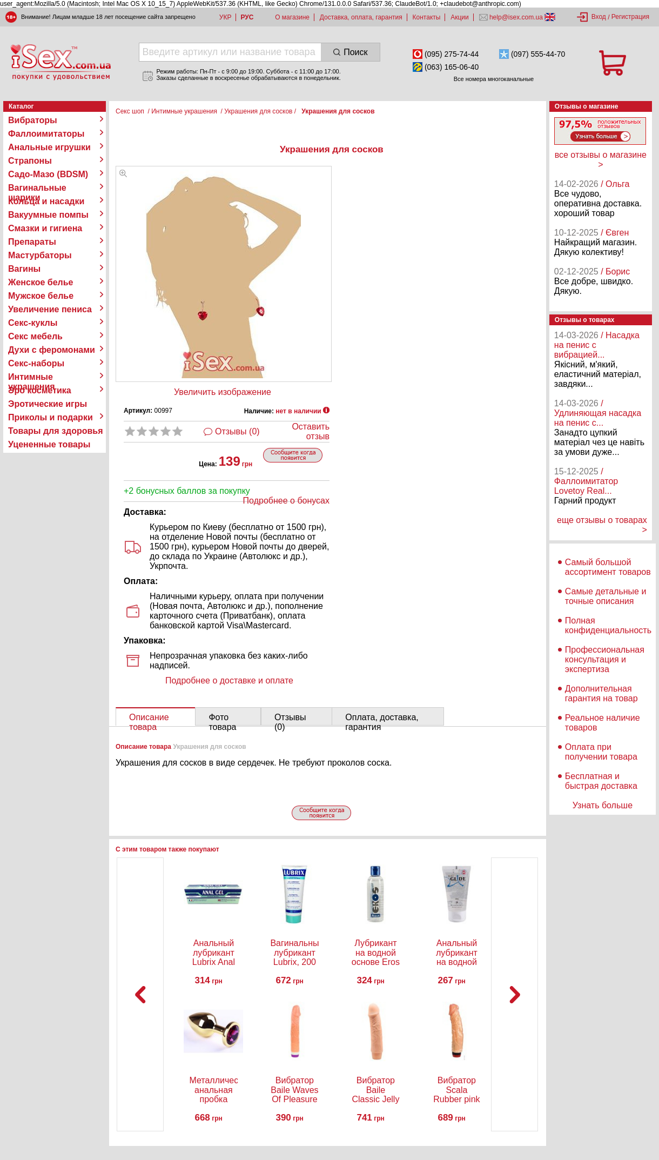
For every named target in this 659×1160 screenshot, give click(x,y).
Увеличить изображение (222, 392)
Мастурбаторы (40, 255)
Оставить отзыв (310, 431)
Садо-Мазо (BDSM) (48, 174)
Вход (598, 17)
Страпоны (30, 160)
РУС (246, 17)
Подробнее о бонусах (286, 500)
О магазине (292, 17)
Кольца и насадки (46, 201)
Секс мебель (35, 336)
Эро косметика (39, 390)
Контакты (427, 17)
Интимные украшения (31, 377)
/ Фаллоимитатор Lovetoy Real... (586, 481)
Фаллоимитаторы (46, 133)
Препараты (32, 241)
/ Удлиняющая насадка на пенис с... (597, 413)
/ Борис (615, 271)
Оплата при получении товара (601, 751)
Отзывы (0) (237, 431)
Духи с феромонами (51, 349)
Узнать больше (603, 805)
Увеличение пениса (50, 309)
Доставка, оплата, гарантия (361, 17)
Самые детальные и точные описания (606, 596)
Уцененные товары (49, 444)
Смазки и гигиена (45, 228)
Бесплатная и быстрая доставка (601, 781)
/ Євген (615, 232)
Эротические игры (47, 403)
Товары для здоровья (55, 430)
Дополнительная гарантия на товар (601, 693)
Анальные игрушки (49, 147)
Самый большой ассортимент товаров (608, 567)
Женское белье (40, 282)
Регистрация (630, 17)
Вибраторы (32, 120)
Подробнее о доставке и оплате (229, 680)
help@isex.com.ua (516, 17)
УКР (225, 17)
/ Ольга (615, 184)
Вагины (24, 268)
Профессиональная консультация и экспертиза (604, 659)
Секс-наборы (36, 363)
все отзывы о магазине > (601, 159)
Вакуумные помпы (48, 214)
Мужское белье (40, 295)
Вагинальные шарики (37, 188)
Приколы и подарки (50, 417)
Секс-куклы (32, 322)
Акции (459, 17)
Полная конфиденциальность (608, 625)
